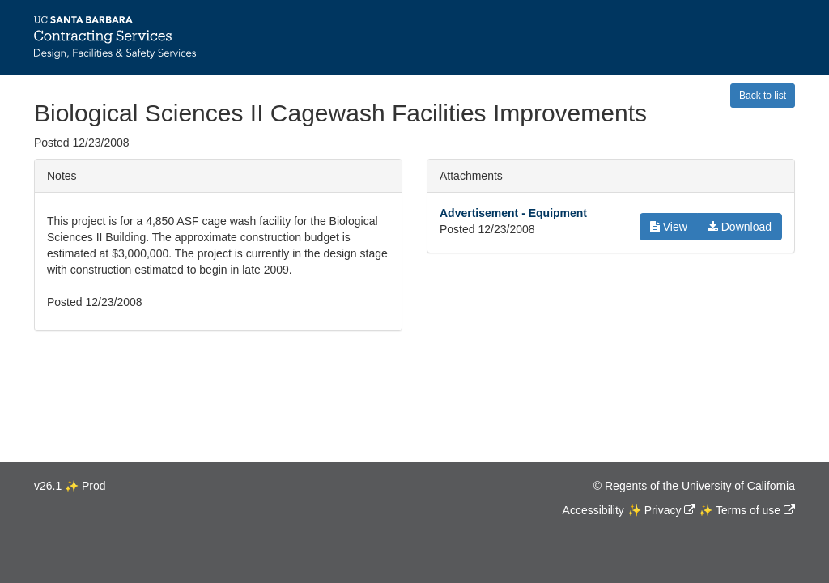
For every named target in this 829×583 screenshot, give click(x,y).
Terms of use (748, 510)
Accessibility (593, 510)
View (668, 226)
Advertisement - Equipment (513, 212)
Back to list (762, 95)
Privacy (663, 510)
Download (740, 226)
